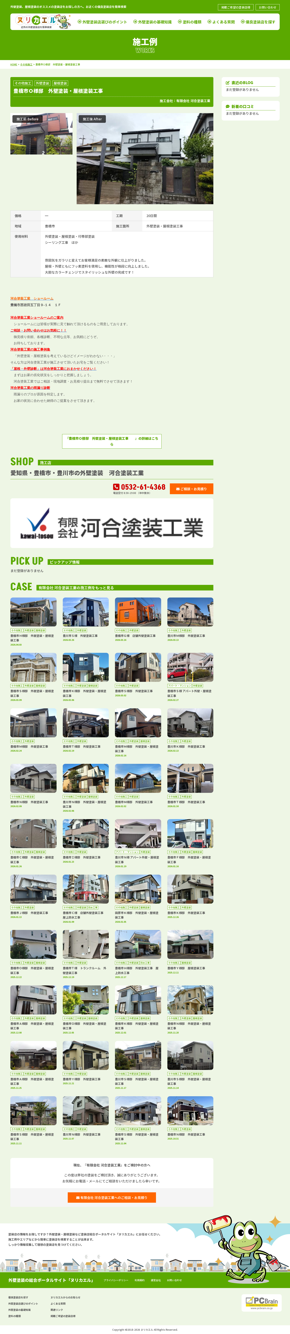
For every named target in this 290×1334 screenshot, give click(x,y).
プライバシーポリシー (116, 1280)
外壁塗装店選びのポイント (104, 21)
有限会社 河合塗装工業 (193, 100)
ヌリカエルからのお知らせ (65, 1297)
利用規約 (140, 1280)
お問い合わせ (267, 7)
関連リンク (57, 1309)
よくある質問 (223, 21)
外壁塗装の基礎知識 (155, 21)
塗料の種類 (192, 21)
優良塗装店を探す (261, 21)
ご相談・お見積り (191, 488)
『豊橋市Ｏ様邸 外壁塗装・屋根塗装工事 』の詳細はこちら (111, 441)
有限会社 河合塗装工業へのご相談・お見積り (111, 1197)
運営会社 (156, 1280)
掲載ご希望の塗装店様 (235, 7)
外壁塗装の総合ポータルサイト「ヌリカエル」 (51, 1280)
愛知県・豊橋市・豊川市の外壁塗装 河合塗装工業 (77, 472)
